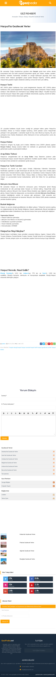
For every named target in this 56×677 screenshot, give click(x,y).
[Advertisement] (28, 112)
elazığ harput (17, 347)
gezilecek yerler (39, 674)
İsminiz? (4, 396)
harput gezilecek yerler (44, 347)
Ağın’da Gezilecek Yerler (27, 551)
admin (3, 343)
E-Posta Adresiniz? (7, 404)
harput (11, 347)
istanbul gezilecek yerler (49, 674)
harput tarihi (33, 347)
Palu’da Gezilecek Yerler (27, 542)
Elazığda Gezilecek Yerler (27, 559)
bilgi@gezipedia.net (27, 669)
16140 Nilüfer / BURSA (28, 666)
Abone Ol (5, 621)
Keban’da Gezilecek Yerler (27, 534)
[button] (3, 413)
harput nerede (26, 347)
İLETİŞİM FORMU (39, 650)
